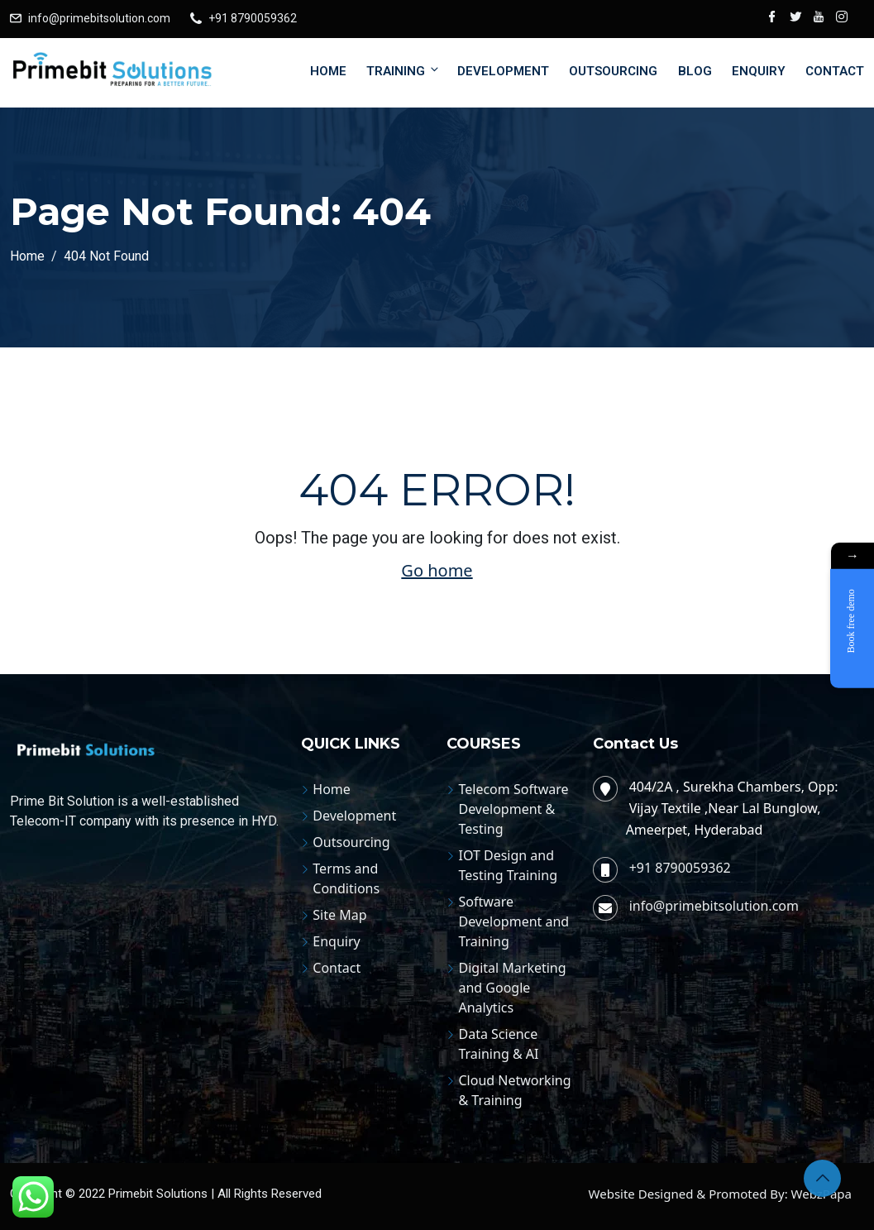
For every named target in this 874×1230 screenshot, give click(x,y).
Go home (436, 570)
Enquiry (759, 71)
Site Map (339, 915)
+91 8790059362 (252, 18)
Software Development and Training (513, 921)
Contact (834, 71)
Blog (695, 71)
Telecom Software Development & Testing (513, 809)
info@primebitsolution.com (99, 18)
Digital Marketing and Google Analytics (512, 988)
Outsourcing (613, 71)
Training (403, 71)
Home (328, 71)
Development (503, 71)
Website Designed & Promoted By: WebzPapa (720, 1193)
